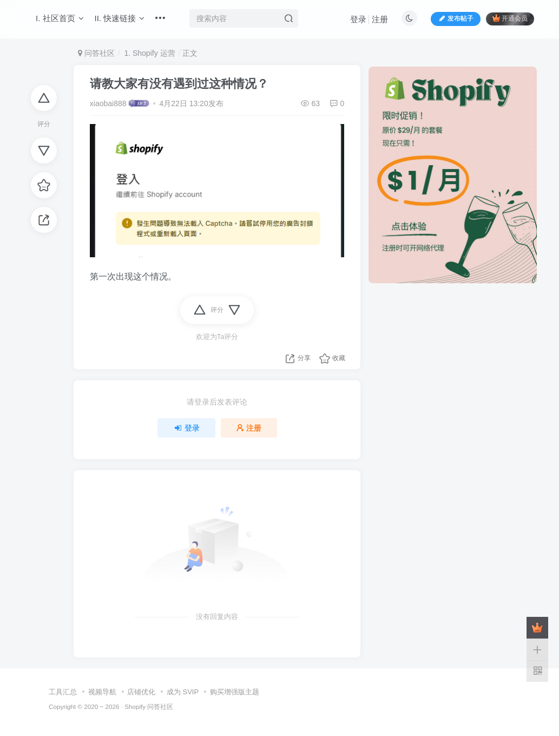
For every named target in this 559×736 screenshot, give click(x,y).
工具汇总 (63, 692)
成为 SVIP (183, 692)
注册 (380, 19)
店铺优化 (141, 692)
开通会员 (510, 18)
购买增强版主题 (234, 692)
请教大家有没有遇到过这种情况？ (179, 83)
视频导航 (102, 692)
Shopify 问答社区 (148, 706)
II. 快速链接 (120, 18)
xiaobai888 (108, 103)
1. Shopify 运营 (148, 53)
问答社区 (96, 53)
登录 (358, 19)
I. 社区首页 (60, 18)
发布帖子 (455, 18)
